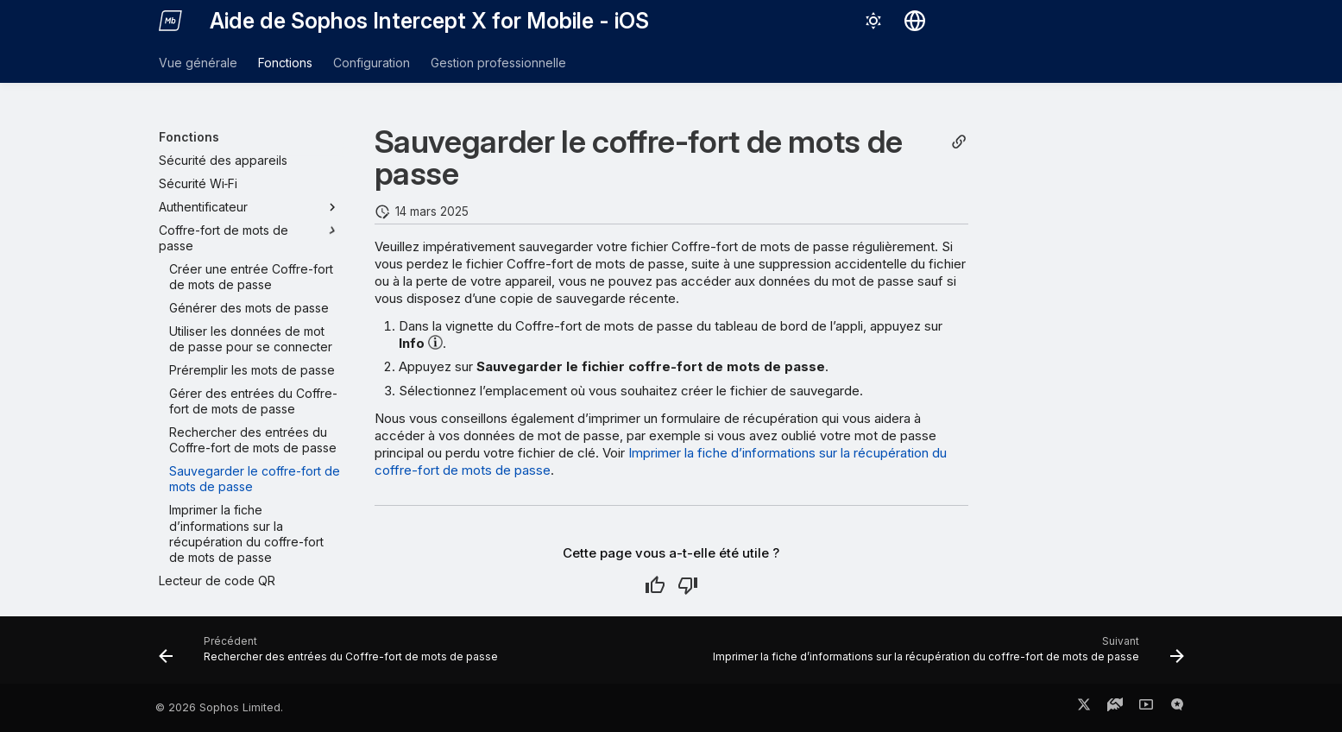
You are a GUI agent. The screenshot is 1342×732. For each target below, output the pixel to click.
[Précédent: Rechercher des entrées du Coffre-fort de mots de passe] (331, 655)
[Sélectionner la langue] (915, 20)
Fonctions (285, 62)
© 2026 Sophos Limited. (219, 707)
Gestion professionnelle (498, 62)
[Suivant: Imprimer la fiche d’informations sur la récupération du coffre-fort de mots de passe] (945, 655)
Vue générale (198, 62)
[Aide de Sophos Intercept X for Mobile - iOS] (171, 20)
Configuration (371, 62)
